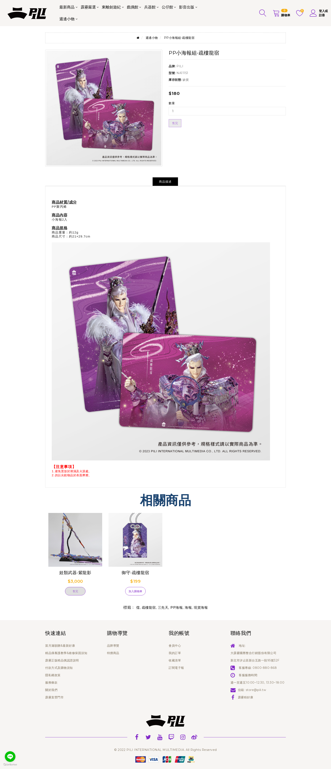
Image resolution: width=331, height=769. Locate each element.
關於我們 (51, 690)
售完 (175, 123)
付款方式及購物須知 (59, 668)
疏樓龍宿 (149, 608)
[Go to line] (10, 756)
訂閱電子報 (176, 668)
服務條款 (51, 682)
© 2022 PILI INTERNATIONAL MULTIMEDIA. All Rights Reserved (165, 750)
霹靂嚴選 (88, 7)
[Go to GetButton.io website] (10, 764)
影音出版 (186, 7)
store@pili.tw (256, 690)
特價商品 (113, 653)
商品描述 (165, 181)
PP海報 (176, 608)
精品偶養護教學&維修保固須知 (66, 653)
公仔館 (167, 7)
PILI (179, 66)
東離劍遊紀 (111, 7)
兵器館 (150, 7)
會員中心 (175, 646)
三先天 (163, 608)
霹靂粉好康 (245, 697)
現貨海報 (201, 608)
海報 (188, 608)
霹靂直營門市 (54, 697)
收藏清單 (175, 660)
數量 (172, 103)
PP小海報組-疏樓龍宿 (179, 38)
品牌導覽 (113, 646)
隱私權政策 (53, 675)
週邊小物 (67, 19)
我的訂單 (175, 653)
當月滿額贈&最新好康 (60, 646)
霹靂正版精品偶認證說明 (62, 660)
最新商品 (67, 7)
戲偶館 (132, 7)
